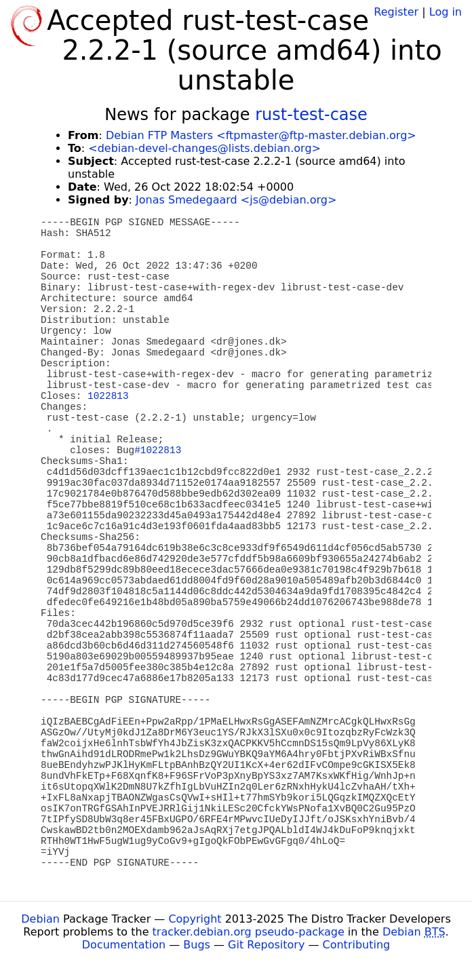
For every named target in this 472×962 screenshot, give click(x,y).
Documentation (123, 944)
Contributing (357, 944)
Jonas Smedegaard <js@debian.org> (236, 199)
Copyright (194, 918)
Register (396, 11)
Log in (445, 11)
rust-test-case (311, 114)
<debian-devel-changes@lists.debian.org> (204, 148)
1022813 (107, 396)
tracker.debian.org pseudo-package (249, 931)
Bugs (196, 944)
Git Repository (266, 944)
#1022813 (157, 450)
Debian (40, 918)
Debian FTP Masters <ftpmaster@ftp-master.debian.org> (261, 135)
